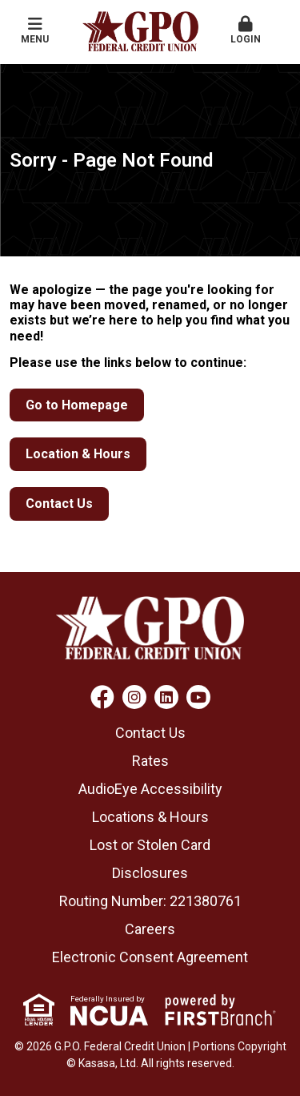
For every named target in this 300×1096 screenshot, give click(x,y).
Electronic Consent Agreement (150, 957)
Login (245, 30)
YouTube (198, 697)
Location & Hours (78, 453)
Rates (150, 760)
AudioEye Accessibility (150, 788)
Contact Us (59, 503)
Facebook (102, 697)
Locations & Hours (150, 816)
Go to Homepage (77, 405)
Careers (150, 929)
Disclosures (150, 872)
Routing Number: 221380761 (150, 901)
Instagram (134, 697)
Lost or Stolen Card (150, 844)
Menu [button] (35, 30)
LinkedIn (166, 697)
